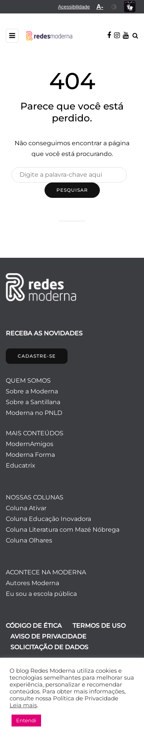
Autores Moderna (32, 583)
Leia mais (23, 705)
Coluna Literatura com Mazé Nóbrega (62, 529)
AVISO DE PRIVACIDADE (48, 636)
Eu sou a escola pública (41, 593)
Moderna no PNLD (34, 412)
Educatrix (20, 465)
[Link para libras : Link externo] (129, 6)
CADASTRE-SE (37, 356)
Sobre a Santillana (33, 402)
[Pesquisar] (69, 174)
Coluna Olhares (29, 540)
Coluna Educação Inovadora (48, 518)
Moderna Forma (30, 454)
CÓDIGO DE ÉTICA (34, 625)
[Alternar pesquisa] (135, 35)
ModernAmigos (29, 444)
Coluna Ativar (26, 508)
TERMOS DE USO (99, 625)
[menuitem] (74, 6)
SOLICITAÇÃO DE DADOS (49, 647)
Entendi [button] (26, 720)
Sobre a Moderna (32, 391)
